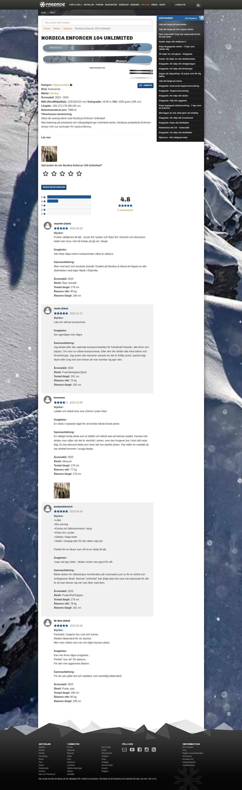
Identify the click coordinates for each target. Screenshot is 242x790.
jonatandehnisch (63, 506)
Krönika (42, 771)
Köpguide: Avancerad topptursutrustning (179, 86)
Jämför (145, 85)
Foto (69, 759)
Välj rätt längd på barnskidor (173, 24)
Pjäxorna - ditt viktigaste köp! (173, 137)
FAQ (184, 750)
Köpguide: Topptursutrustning (174, 91)
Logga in (180, 4)
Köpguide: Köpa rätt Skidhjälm (174, 123)
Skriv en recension (54, 187)
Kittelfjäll (70, 774)
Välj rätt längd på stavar (170, 81)
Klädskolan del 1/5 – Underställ (174, 127)
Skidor (43, 13)
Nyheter (42, 747)
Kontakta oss (188, 759)
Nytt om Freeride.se (47, 774)
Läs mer (46, 137)
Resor (41, 759)
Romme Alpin (107, 765)
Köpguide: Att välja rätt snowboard (176, 118)
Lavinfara (71, 765)
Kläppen (105, 771)
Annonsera (187, 756)
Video (154, 4)
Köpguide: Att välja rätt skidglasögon (177, 64)
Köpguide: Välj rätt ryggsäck (173, 100)
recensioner (125, 210)
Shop (162, 4)
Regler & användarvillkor (193, 753)
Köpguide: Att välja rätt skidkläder (175, 132)
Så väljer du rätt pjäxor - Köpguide (176, 54)
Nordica (67, 28)
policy (154, 779)
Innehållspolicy (189, 765)
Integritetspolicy (189, 762)
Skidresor (71, 762)
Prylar (145, 4)
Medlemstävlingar (74, 768)
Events (42, 750)
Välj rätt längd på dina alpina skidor (176, 29)
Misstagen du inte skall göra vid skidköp (178, 113)
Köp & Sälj (76, 4)
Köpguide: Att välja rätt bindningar (176, 68)
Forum (99, 4)
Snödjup (124, 4)
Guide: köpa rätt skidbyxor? (172, 41)
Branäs (105, 768)
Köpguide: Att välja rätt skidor (173, 96)
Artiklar (88, 4)
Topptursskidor (61, 85)
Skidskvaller (44, 768)
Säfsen (70, 771)
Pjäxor (52, 13)
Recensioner (107, 753)
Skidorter (111, 4)
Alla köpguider (191, 18)
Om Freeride (188, 747)
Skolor (41, 765)
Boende (135, 4)
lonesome (59, 397)
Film (40, 762)
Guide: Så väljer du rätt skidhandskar (177, 59)
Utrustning (43, 756)
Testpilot (105, 756)
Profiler (42, 753)
